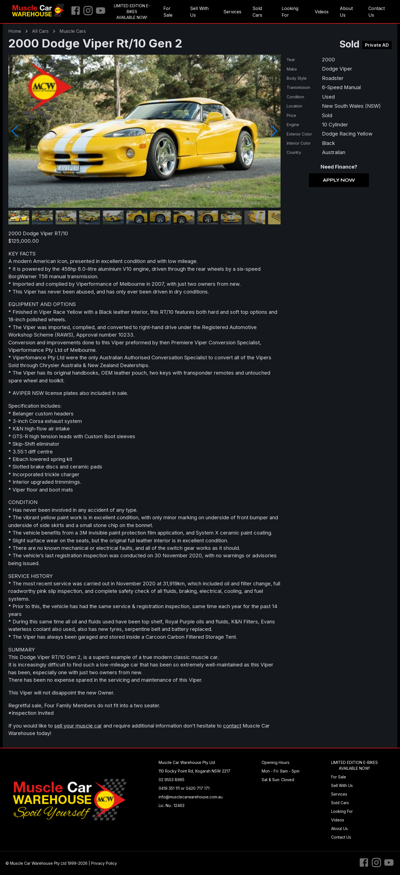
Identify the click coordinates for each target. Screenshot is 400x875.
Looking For (290, 12)
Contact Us (376, 12)
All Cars (40, 31)
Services (232, 11)
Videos (322, 11)
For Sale (167, 12)
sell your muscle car (78, 726)
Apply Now (339, 180)
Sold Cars (257, 12)
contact (232, 726)
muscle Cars (72, 31)
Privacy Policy (104, 863)
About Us (346, 12)
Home (14, 31)
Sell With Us (199, 12)
